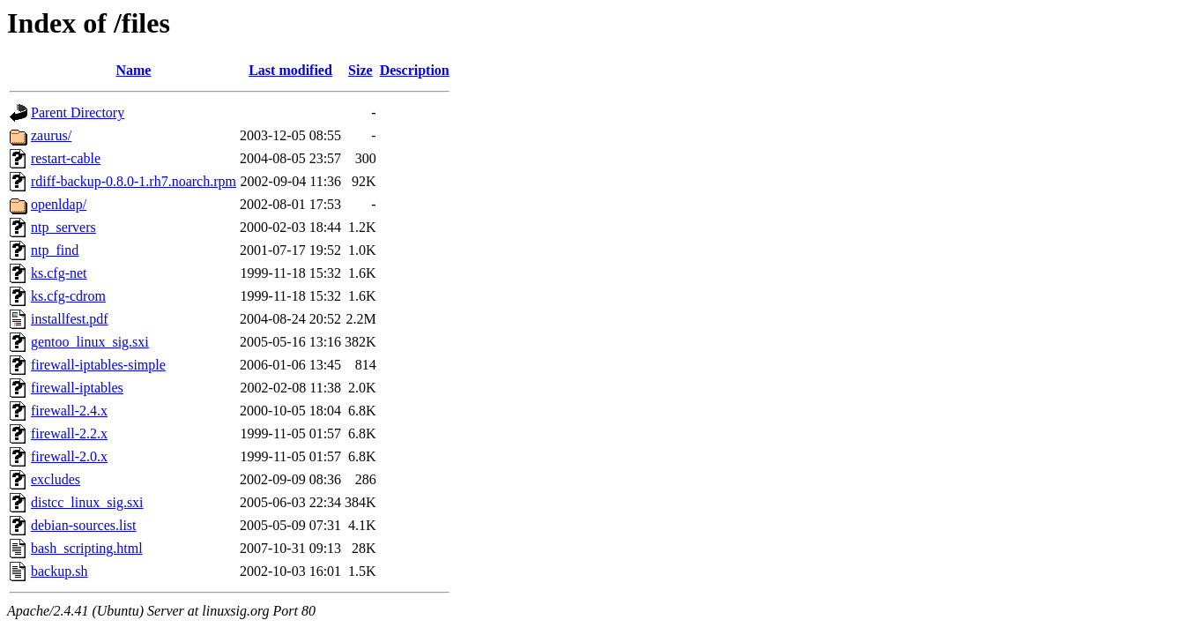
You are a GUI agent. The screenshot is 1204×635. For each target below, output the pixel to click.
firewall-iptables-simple (98, 364)
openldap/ (58, 204)
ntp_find (54, 250)
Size (360, 70)
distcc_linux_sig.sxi (87, 502)
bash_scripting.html (87, 548)
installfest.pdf (69, 318)
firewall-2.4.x (69, 410)
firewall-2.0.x (69, 456)
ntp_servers (63, 227)
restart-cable (65, 158)
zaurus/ (51, 135)
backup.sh (59, 571)
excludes (55, 479)
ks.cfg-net (59, 272)
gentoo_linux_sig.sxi (90, 341)
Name (133, 70)
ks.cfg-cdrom (68, 295)
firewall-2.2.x (69, 433)
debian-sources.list (84, 525)
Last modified (290, 70)
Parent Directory (77, 112)
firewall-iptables (77, 387)
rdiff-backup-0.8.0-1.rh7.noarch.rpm (133, 181)
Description (415, 70)
